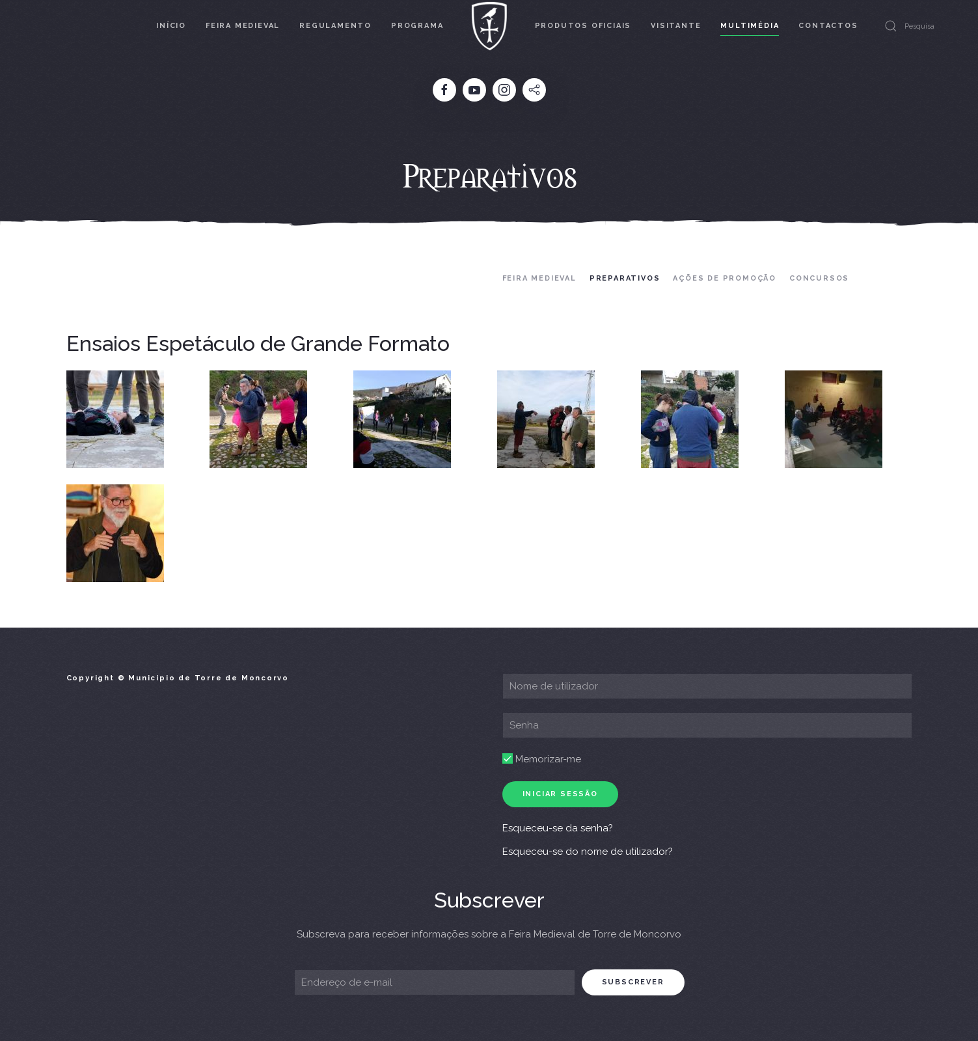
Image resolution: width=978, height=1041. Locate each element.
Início (171, 25)
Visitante (676, 25)
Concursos (819, 278)
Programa (417, 25)
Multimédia (749, 25)
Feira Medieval (243, 25)
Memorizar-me (541, 759)
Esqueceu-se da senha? (557, 828)
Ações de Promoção (724, 278)
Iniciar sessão (560, 794)
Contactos (828, 25)
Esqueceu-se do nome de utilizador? (587, 851)
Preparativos (625, 278)
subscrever (633, 982)
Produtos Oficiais (583, 25)
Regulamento (335, 25)
